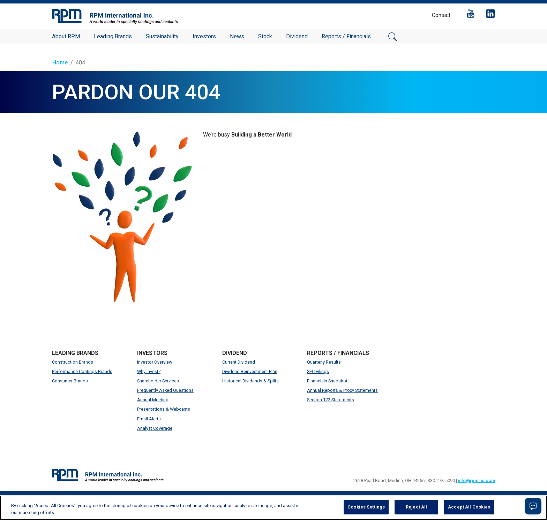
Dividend (297, 36)
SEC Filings (318, 371)
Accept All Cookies (469, 507)
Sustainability (162, 36)
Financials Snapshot (327, 380)
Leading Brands (113, 36)
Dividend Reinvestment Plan (249, 371)
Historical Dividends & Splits (250, 380)
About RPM (66, 36)
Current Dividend (238, 362)
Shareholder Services (158, 380)
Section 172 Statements (330, 399)
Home (60, 62)
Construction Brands (72, 362)
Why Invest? (148, 371)
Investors (204, 36)
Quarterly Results (324, 362)
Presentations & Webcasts (163, 409)
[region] (273, 507)
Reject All (416, 507)
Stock (265, 36)
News (237, 36)
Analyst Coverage (154, 428)
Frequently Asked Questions (165, 390)
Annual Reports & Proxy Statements (342, 390)
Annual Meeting (152, 399)
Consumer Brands (70, 380)
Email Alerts (149, 418)
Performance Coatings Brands (82, 371)
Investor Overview (154, 362)
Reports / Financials (346, 36)
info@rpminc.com (476, 480)
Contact (441, 15)
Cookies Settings (366, 507)
